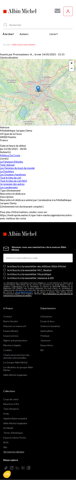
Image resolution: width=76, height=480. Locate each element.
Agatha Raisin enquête (15, 418)
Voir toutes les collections (13, 452)
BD (42, 350)
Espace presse (10, 335)
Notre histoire (10, 321)
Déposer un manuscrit (14, 326)
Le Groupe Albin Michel (15, 362)
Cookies (7, 350)
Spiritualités (46, 331)
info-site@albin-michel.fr (24, 292)
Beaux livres (46, 345)
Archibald (8, 427)
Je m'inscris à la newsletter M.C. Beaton (29, 270)
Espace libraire (10, 331)
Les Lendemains (9, 187)
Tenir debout (7, 164)
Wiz (5, 447)
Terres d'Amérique (13, 432)
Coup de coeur (11, 399)
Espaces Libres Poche (14, 437)
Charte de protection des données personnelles (16, 356)
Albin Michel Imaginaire (15, 375)
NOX (5, 442)
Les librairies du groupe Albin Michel (18, 369)
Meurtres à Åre (11, 403)
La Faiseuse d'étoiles (11, 161)
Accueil (6, 44)
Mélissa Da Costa (10, 155)
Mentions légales (12, 345)
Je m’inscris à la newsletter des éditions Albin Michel (36, 266)
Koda (6, 413)
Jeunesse (45, 340)
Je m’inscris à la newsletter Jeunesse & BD (30, 278)
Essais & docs (47, 321)
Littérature (46, 316)
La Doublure (7, 171)
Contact (7, 316)
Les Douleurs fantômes (13, 174)
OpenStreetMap (64, 125)
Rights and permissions (15, 340)
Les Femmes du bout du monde (17, 168)
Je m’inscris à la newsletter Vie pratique (29, 274)
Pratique (44, 335)
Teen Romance (11, 408)
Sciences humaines (50, 326)
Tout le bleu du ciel (10, 177)
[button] (7, 474)
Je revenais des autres (12, 184)
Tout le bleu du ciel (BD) (13, 180)
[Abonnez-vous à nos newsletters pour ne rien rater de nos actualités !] (56, 10)
